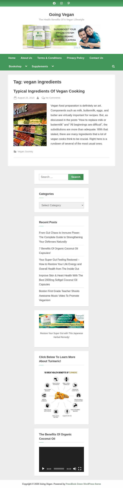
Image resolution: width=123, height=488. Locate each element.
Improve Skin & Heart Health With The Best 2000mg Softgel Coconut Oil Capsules (61, 280)
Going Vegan (61, 14)
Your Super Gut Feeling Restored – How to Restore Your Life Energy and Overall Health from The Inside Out (60, 264)
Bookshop (15, 66)
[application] (61, 459)
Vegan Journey (25, 151)
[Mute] (74, 468)
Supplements (40, 66)
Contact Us (96, 57)
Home (12, 57)
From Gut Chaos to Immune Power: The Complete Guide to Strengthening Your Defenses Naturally (61, 237)
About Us (26, 57)
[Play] (43, 468)
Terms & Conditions (49, 57)
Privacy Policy (75, 57)
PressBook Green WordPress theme (83, 484)
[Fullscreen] (79, 468)
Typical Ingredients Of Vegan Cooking (49, 91)
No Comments (53, 98)
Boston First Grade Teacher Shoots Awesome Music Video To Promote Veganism (59, 296)
